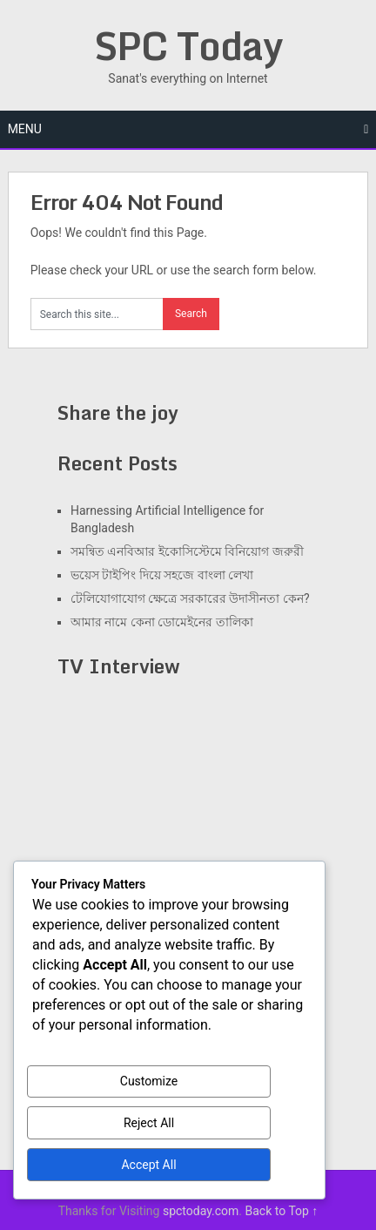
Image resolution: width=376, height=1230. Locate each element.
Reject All (149, 1123)
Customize (149, 1081)
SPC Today (188, 45)
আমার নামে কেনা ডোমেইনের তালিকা (161, 622)
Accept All (148, 1165)
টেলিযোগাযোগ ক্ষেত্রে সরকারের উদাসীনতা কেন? (190, 598)
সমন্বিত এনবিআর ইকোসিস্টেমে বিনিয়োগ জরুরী (187, 551)
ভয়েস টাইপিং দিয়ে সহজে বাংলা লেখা (161, 575)
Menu (25, 129)
